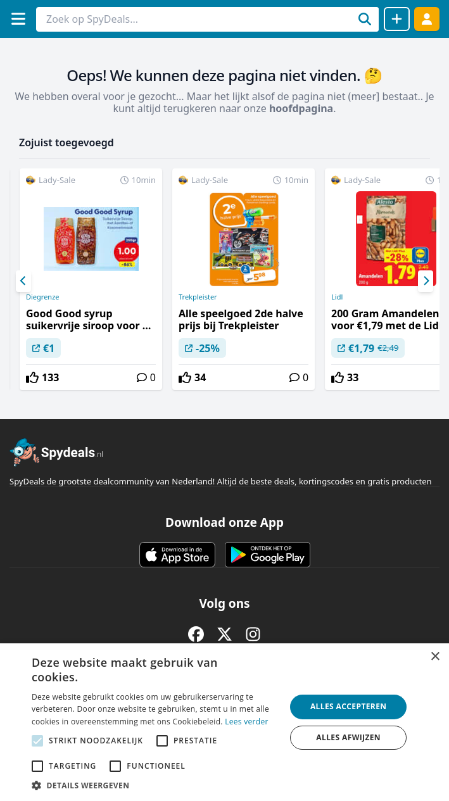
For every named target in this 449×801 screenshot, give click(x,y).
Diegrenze (43, 297)
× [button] (435, 657)
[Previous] (23, 281)
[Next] (425, 281)
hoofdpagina (301, 108)
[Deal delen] (397, 19)
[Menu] (18, 19)
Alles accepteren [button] (348, 706)
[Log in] (427, 18)
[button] (155, 785)
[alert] (224, 722)
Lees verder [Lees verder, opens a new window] (247, 721)
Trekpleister (198, 297)
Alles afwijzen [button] (348, 737)
